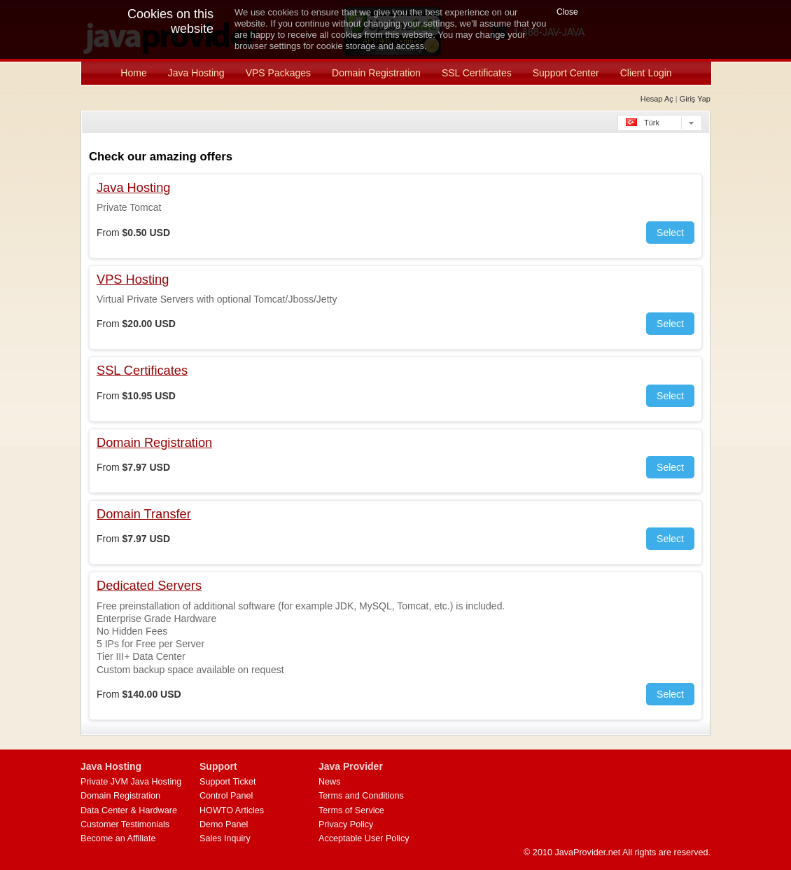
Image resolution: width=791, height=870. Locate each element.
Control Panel (226, 796)
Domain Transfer (144, 514)
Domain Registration (376, 72)
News (329, 782)
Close (567, 12)
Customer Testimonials (124, 824)
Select (670, 232)
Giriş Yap (695, 99)
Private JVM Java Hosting (130, 782)
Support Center (566, 72)
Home (133, 72)
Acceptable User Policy (364, 838)
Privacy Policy (345, 824)
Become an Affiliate (118, 838)
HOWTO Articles (232, 810)
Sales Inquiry (225, 838)
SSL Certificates (477, 72)
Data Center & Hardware (128, 810)
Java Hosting (196, 72)
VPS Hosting (133, 279)
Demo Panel (224, 824)
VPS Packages (278, 72)
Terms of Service (351, 810)
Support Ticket (228, 782)
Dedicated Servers (149, 585)
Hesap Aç (656, 99)
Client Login (646, 72)
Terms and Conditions (361, 796)
